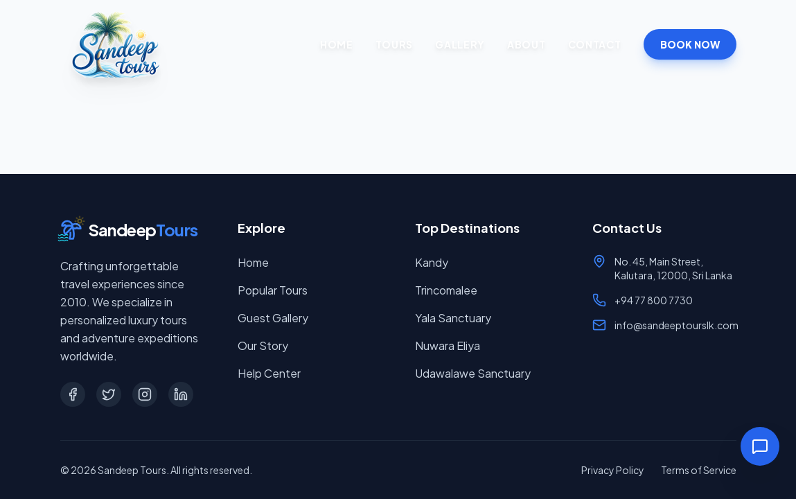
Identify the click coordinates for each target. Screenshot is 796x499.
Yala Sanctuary (453, 317)
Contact (594, 44)
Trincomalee (446, 290)
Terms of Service (698, 470)
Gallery (460, 44)
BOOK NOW (690, 44)
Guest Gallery (273, 317)
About (526, 44)
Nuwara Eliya (447, 345)
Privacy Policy (612, 470)
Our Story (263, 345)
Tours (394, 44)
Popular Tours (273, 290)
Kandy (431, 262)
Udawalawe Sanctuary (473, 373)
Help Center (269, 373)
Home (336, 44)
